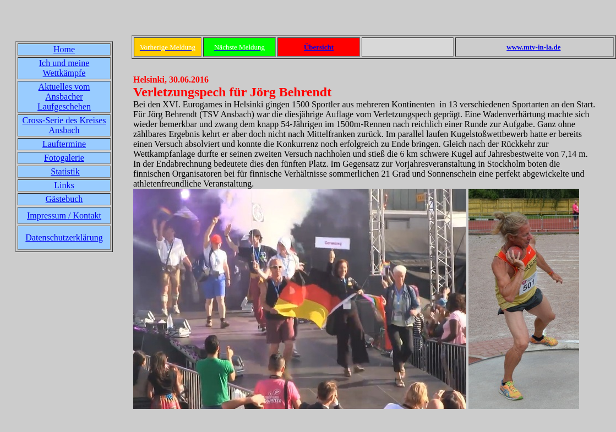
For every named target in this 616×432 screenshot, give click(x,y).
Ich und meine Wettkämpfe (64, 68)
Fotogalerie (64, 157)
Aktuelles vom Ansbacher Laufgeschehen (64, 96)
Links (64, 185)
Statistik (65, 171)
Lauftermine (64, 144)
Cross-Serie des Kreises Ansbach (64, 125)
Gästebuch (64, 199)
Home (64, 49)
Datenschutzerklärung (63, 237)
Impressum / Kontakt (64, 215)
